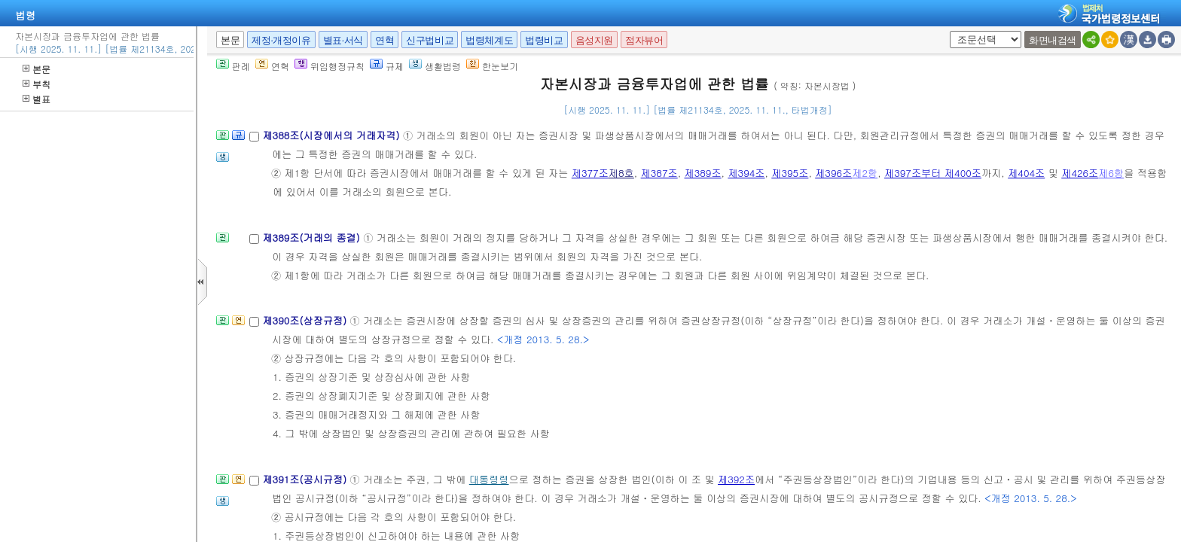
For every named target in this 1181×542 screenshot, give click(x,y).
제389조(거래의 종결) (312, 237)
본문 (36, 68)
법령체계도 (489, 40)
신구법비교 (429, 40)
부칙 (36, 84)
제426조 (1079, 173)
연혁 (384, 40)
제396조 (833, 173)
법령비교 (544, 40)
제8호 (621, 173)
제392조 (736, 479)
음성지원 (594, 40)
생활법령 (435, 65)
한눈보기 (492, 65)
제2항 (864, 173)
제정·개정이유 (281, 40)
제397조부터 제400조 (932, 173)
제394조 (746, 173)
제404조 (1026, 173)
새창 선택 (947, 31)
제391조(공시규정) (305, 479)
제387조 (659, 173)
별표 (36, 99)
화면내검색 (1052, 40)
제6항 (1111, 173)
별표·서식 (343, 40)
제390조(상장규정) (305, 320)
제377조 (590, 173)
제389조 (703, 173)
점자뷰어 (644, 40)
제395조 (789, 173)
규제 (387, 65)
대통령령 (489, 479)
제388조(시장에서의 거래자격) (332, 135)
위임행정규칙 (329, 65)
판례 (233, 65)
